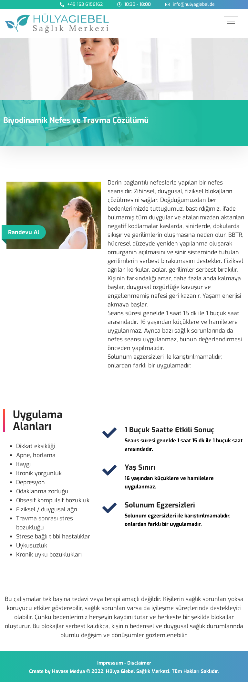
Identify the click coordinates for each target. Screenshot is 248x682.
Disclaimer (139, 663)
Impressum (110, 663)
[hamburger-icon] (231, 23)
